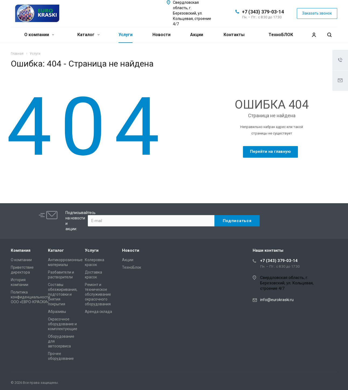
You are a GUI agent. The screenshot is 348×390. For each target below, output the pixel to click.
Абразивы (57, 311)
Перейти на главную (270, 151)
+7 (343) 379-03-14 (263, 12)
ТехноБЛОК (281, 34)
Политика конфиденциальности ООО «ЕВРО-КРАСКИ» (30, 297)
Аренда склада (98, 311)
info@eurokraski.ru (277, 299)
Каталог (88, 34)
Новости (161, 34)
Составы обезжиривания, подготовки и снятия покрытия (62, 294)
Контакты (234, 34)
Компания (20, 250)
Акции (196, 34)
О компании (39, 34)
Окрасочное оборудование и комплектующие (62, 324)
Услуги (126, 34)
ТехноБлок (131, 267)
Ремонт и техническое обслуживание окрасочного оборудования (98, 294)
